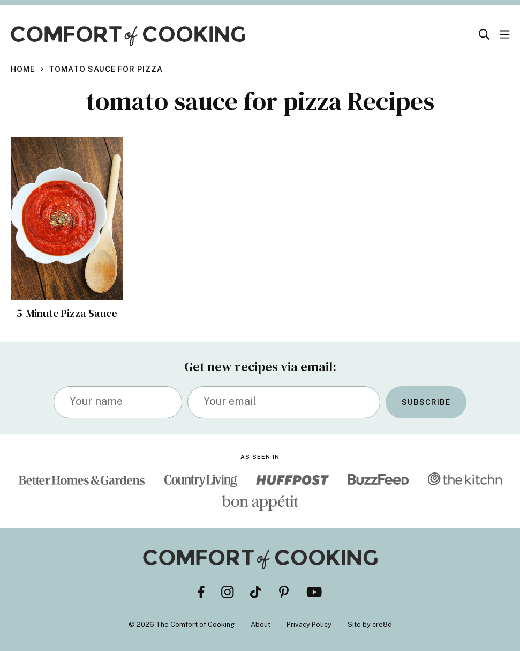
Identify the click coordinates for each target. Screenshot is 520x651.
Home (23, 69)
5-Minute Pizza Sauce (67, 313)
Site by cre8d (370, 624)
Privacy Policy (309, 624)
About (260, 624)
